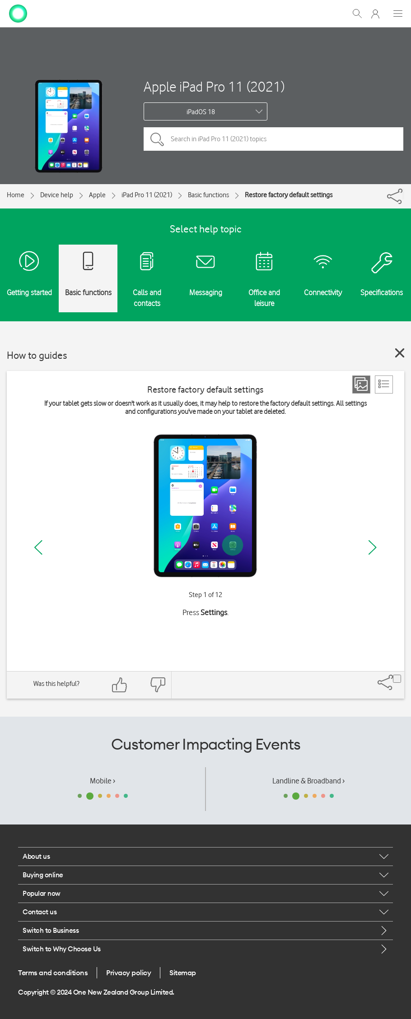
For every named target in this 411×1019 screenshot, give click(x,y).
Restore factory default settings (288, 195)
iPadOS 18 (201, 112)
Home (15, 195)
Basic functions (208, 195)
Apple (97, 195)
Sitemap (182, 972)
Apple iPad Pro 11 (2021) (214, 86)
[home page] (18, 12)
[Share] (403, 194)
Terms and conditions (53, 972)
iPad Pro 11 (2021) (146, 195)
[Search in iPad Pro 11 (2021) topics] (273, 139)
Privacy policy (128, 972)
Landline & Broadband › (308, 780)
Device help (56, 195)
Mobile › (102, 780)
